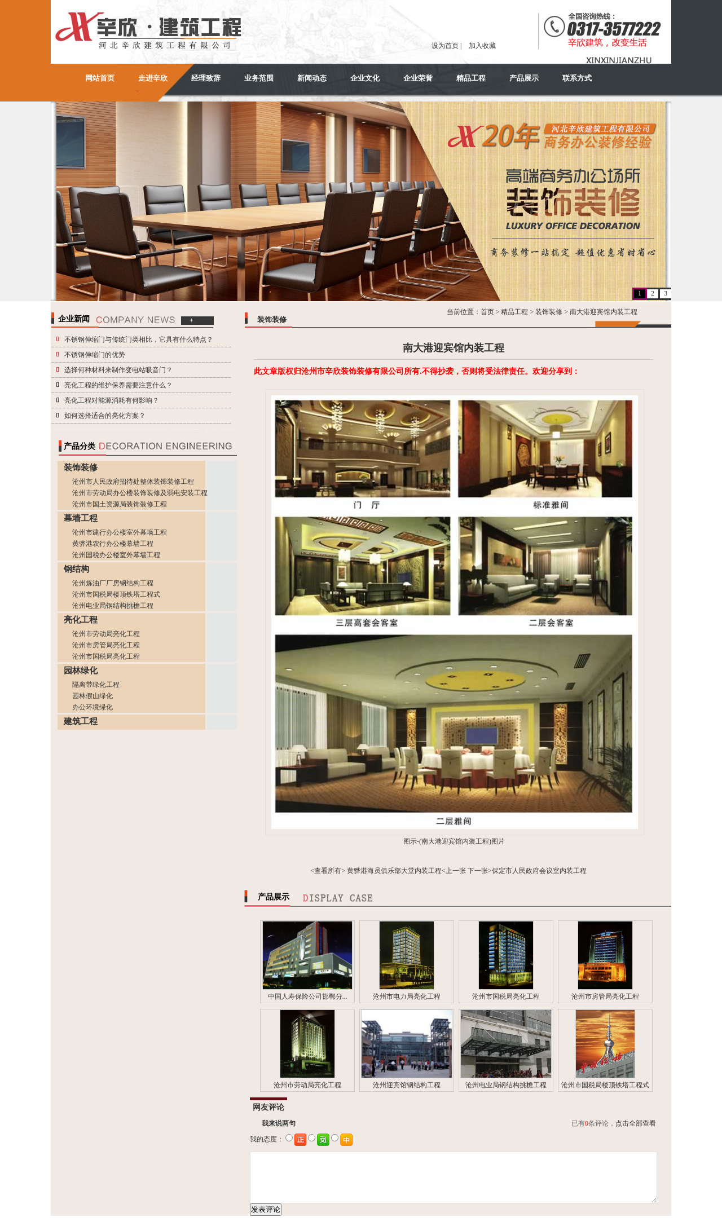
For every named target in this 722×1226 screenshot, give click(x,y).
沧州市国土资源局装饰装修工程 (119, 504)
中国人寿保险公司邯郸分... (307, 996)
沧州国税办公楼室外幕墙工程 (116, 555)
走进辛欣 (153, 78)
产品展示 (524, 78)
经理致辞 (206, 78)
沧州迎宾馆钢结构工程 (407, 1085)
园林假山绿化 (92, 696)
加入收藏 (482, 46)
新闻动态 (312, 78)
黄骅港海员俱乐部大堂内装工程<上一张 (406, 871)
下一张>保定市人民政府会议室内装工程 (527, 871)
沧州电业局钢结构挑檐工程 (112, 606)
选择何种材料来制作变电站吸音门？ (118, 370)
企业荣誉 (418, 78)
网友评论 (268, 1107)
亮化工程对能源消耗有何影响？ (111, 400)
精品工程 (471, 78)
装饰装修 (548, 312)
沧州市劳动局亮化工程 (106, 634)
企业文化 (365, 78)
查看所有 (327, 871)
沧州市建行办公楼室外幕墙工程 (119, 532)
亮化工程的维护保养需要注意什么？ (118, 385)
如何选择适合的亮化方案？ (105, 416)
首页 (487, 312)
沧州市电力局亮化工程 (407, 996)
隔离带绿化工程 (96, 685)
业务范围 (259, 78)
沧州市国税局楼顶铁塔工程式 (116, 594)
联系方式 (577, 78)
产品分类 (79, 446)
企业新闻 (74, 319)
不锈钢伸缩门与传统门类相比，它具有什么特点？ (138, 339)
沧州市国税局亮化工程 (106, 656)
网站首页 (100, 78)
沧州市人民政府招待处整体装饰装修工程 (133, 482)
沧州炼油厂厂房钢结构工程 (112, 583)
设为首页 (445, 46)
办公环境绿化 (92, 707)
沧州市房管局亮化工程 (106, 645)
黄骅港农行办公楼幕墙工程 (112, 544)
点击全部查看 (635, 1123)
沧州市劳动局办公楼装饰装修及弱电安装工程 (140, 493)
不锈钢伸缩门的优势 (94, 355)
